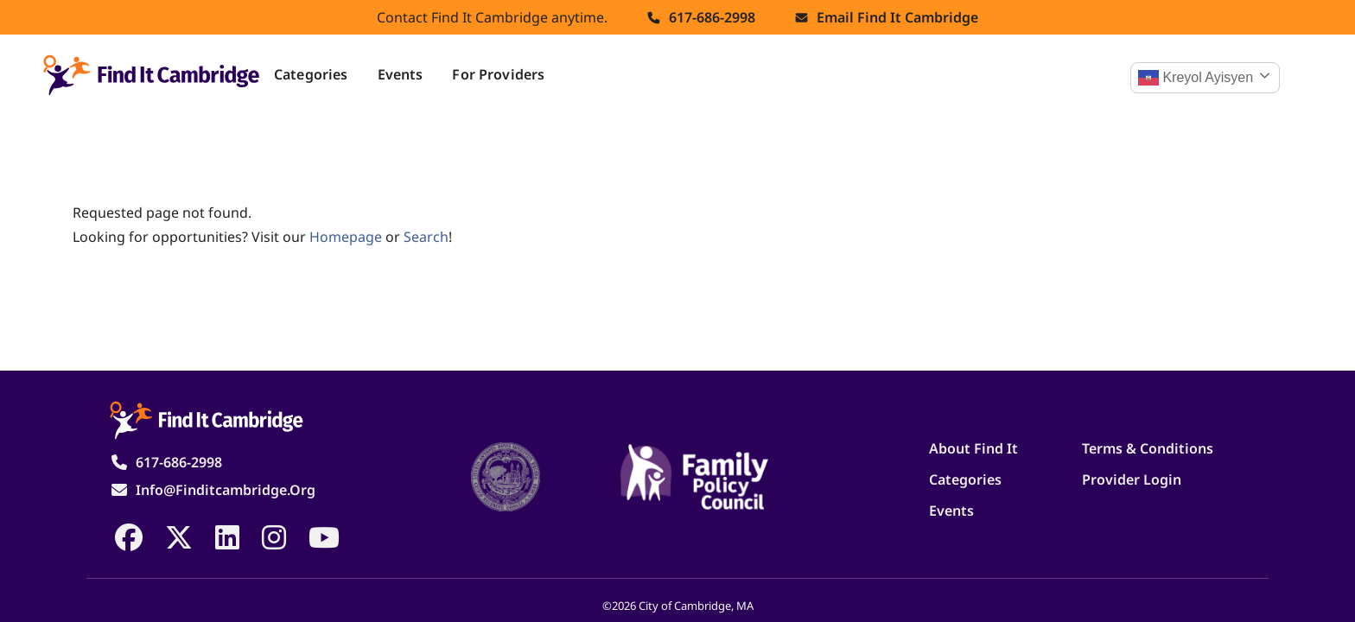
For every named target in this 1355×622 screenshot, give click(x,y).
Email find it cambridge (897, 17)
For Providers (498, 74)
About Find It (973, 448)
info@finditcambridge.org (225, 489)
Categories (311, 74)
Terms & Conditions (1147, 448)
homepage (345, 236)
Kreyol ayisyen (1195, 77)
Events (400, 74)
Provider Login (1131, 479)
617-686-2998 (712, 17)
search (426, 236)
